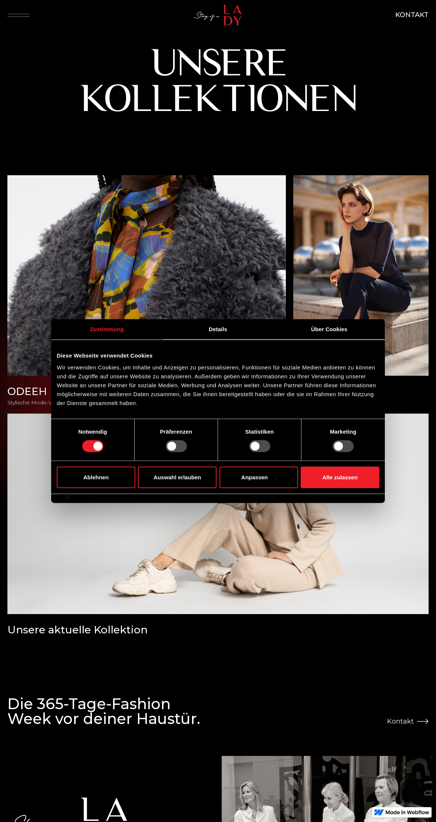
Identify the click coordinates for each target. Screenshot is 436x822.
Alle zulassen (340, 477)
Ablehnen (96, 477)
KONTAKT (412, 15)
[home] (219, 15)
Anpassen (259, 477)
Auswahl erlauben (177, 477)
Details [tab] (218, 329)
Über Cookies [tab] (329, 329)
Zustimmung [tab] (107, 329)
